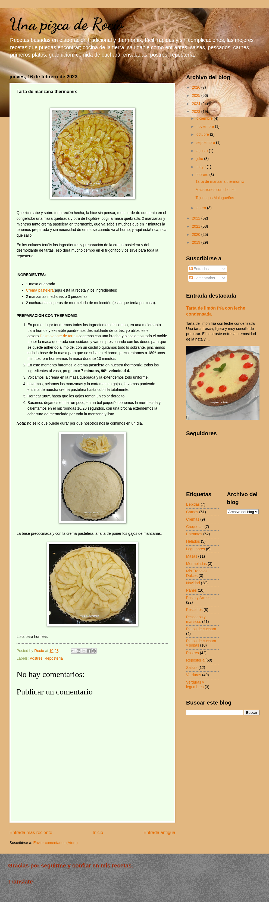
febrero (202, 175)
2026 (196, 87)
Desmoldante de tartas (58, 336)
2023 (196, 112)
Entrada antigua (159, 832)
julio (200, 159)
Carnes (192, 512)
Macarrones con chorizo (215, 190)
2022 (196, 218)
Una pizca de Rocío (66, 24)
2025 (196, 96)
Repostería (54, 658)
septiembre (206, 143)
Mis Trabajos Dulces (196, 573)
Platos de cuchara (201, 629)
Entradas (199, 269)
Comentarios (202, 278)
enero (201, 208)
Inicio (98, 832)
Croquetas (195, 527)
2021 (196, 226)
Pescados (194, 610)
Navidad (193, 583)
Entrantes (194, 534)
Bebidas (193, 504)
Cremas (192, 519)
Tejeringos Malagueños (214, 198)
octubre (203, 134)
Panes (191, 590)
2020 (196, 235)
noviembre (205, 127)
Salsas (191, 668)
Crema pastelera (40, 290)
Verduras (193, 675)
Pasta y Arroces (199, 598)
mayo (201, 167)
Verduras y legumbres (195, 684)
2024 (196, 104)
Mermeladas (196, 564)
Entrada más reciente (31, 832)
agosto (202, 151)
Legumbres (195, 549)
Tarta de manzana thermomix (219, 182)
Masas (191, 556)
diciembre (205, 118)
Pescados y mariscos (195, 619)
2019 (196, 242)
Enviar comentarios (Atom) (55, 843)
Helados (193, 541)
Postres (36, 658)
